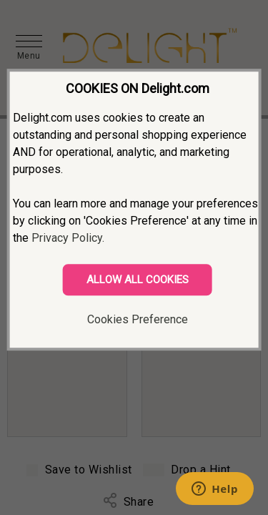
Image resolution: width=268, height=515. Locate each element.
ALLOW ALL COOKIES (137, 279)
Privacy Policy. (67, 238)
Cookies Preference (137, 319)
